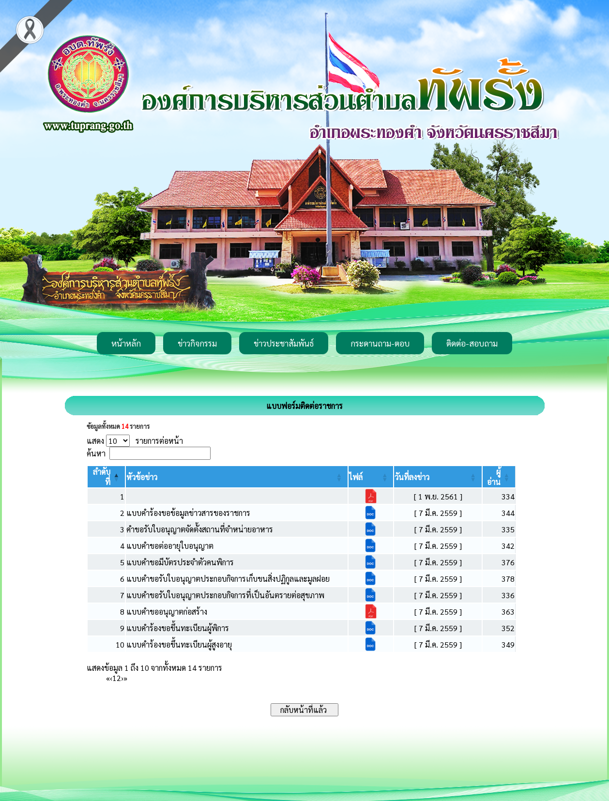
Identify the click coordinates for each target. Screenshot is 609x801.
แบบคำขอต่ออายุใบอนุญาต (169, 546)
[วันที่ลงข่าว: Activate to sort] (437, 476)
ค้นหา (96, 453)
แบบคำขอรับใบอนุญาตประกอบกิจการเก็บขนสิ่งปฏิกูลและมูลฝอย (228, 579)
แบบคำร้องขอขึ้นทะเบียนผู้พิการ (177, 628)
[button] (141, 477)
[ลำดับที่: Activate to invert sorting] (106, 476)
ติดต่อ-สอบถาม (472, 343)
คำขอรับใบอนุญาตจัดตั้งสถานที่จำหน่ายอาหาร (199, 529)
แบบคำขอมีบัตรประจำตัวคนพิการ (180, 562)
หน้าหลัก (126, 343)
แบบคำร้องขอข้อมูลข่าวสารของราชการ (188, 513)
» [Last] (125, 678)
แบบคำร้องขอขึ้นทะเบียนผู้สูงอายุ (179, 644)
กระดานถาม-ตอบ (380, 343)
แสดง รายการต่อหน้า (135, 441)
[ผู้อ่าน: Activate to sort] (499, 476)
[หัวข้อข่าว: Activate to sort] (237, 476)
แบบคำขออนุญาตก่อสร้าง (166, 611)
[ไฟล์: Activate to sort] (371, 476)
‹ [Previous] (111, 678)
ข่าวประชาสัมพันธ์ (284, 343)
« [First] (108, 678)
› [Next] (122, 678)
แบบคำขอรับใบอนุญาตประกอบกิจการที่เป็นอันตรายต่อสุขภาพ (225, 595)
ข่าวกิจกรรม (197, 343)
